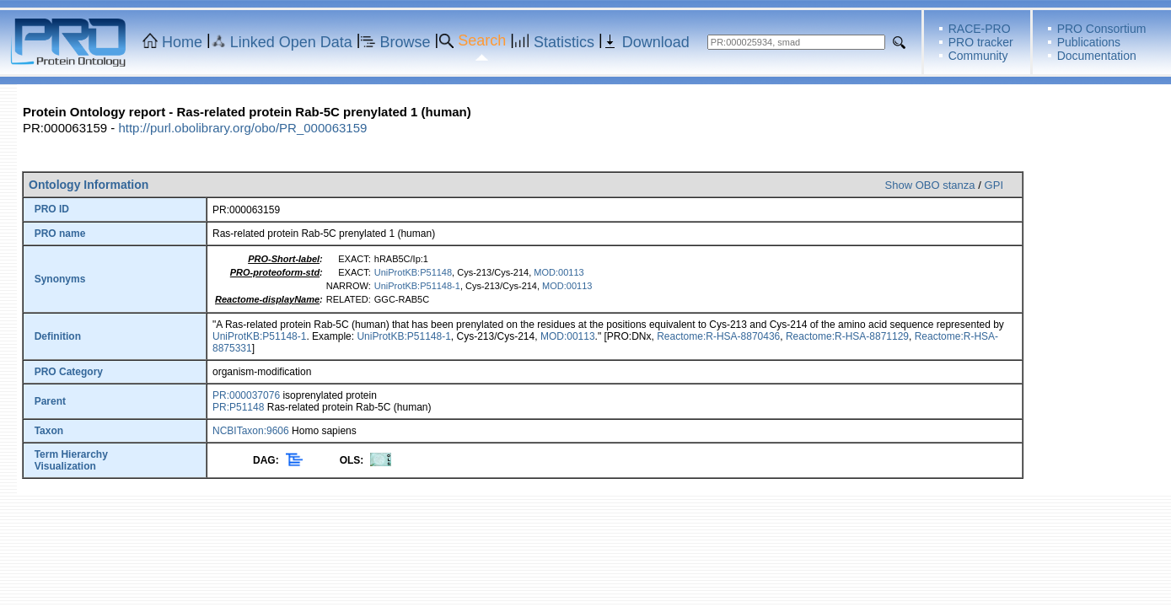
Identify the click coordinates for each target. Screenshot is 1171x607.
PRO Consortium (1102, 28)
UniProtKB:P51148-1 (417, 286)
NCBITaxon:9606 (250, 431)
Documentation (1096, 55)
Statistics (564, 42)
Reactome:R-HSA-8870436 (718, 336)
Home (182, 42)
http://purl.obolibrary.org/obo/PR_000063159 (242, 128)
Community (978, 55)
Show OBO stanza (930, 185)
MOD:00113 (558, 272)
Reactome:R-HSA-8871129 (847, 336)
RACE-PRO (979, 28)
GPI (994, 185)
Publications (1089, 42)
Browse (405, 42)
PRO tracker (980, 42)
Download (656, 42)
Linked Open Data (291, 42)
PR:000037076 (246, 395)
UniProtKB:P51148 (413, 272)
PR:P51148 (238, 407)
